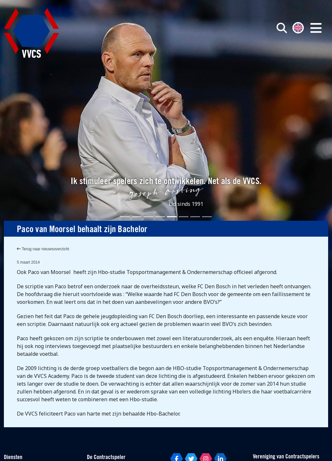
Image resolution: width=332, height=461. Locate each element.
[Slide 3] (148, 216)
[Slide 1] (125, 216)
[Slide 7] (195, 216)
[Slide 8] (207, 216)
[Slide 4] (160, 216)
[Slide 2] (137, 216)
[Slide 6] (183, 216)
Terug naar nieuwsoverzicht (43, 249)
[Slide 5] (172, 216)
